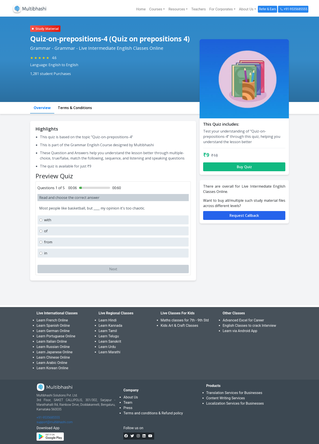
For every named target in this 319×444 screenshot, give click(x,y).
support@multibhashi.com (55, 422)
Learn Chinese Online (53, 357)
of (46, 231)
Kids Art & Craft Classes (179, 325)
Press (127, 408)
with (47, 219)
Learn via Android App (240, 331)
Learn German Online (53, 331)
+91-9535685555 (48, 417)
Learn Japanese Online (54, 352)
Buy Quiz (244, 166)
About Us (130, 397)
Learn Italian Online (52, 341)
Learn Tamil (108, 331)
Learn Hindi (108, 320)
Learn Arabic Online (52, 363)
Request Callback (244, 215)
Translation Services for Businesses (234, 393)
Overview (42, 107)
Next (113, 269)
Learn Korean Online (52, 368)
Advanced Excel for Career (243, 320)
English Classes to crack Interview (249, 325)
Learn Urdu (107, 347)
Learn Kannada (110, 325)
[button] (157, 9)
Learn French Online (52, 320)
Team (127, 402)
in (45, 253)
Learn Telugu (109, 336)
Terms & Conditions (75, 107)
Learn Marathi (109, 352)
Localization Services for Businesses (235, 403)
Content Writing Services (225, 398)
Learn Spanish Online (53, 325)
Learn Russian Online (53, 347)
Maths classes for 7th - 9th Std (185, 320)
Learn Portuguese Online (56, 336)
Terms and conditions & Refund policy (153, 413)
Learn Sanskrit (110, 341)
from (48, 242)
